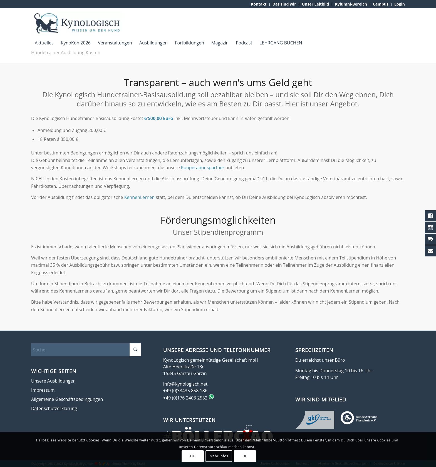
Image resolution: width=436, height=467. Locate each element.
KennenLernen (139, 197)
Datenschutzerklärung (54, 408)
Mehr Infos (219, 456)
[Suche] (86, 349)
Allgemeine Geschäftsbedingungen (67, 399)
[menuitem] (258, 4)
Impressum (42, 390)
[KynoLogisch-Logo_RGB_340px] (77, 23)
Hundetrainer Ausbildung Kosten (65, 52)
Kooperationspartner (203, 167)
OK (192, 456)
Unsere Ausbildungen (53, 381)
